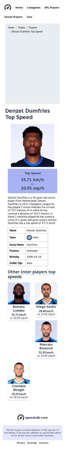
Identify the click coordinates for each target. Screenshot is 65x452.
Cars (29, 16)
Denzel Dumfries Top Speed (27, 31)
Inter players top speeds (31, 274)
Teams (21, 27)
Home (19, 7)
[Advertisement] (32, 67)
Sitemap (32, 442)
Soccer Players (13, 16)
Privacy (21, 442)
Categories (34, 7)
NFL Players (52, 7)
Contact (44, 442)
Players (33, 27)
